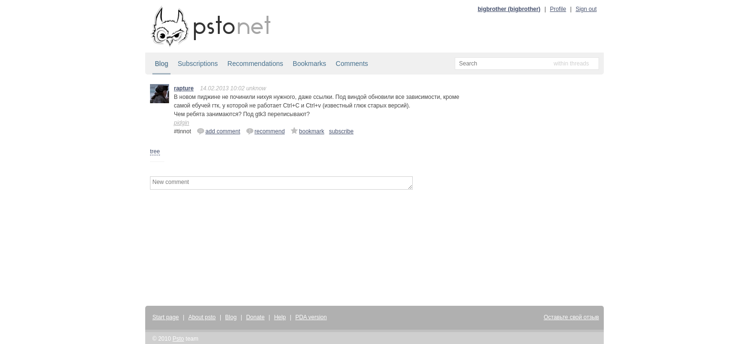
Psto (178, 338)
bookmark (307, 131)
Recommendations (255, 63)
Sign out (586, 9)
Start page (165, 317)
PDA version (311, 317)
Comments (352, 63)
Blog (161, 63)
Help (280, 317)
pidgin (181, 122)
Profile (558, 9)
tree (155, 151)
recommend (265, 131)
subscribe (341, 131)
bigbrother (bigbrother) (509, 9)
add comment (218, 131)
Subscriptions (198, 63)
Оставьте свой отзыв (571, 317)
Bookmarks (309, 63)
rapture (183, 88)
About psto (201, 317)
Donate (255, 317)
